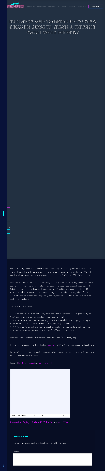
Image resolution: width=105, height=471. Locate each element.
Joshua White (63, 422)
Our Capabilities (61, 6)
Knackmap (22, 363)
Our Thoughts (81, 6)
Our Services (31, 6)
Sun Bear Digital (45, 363)
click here (51, 345)
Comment (16, 451)
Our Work (51, 6)
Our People (71, 6)
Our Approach (41, 6)
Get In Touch (95, 6)
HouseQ (31, 363)
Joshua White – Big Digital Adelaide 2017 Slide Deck (32, 422)
